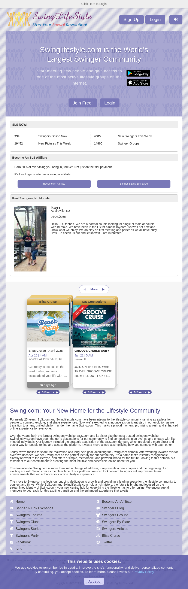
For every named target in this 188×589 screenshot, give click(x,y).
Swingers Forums (28, 515)
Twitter (107, 542)
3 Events (94, 392)
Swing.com (24, 410)
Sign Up (132, 19)
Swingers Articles (115, 529)
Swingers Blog (113, 508)
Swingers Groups (115, 515)
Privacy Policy (143, 572)
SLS (18, 549)
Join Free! (83, 102)
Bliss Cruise (48, 301)
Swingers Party (27, 535)
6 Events (48, 392)
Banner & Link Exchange (134, 183)
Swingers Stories (28, 529)
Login (155, 19)
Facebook (23, 542)
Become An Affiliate (54, 183)
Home (20, 501)
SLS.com (43, 419)
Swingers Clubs (27, 522)
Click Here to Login (94, 4)
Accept (94, 581)
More (93, 289)
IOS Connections (94, 301)
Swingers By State (116, 522)
